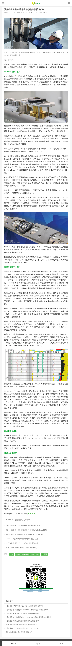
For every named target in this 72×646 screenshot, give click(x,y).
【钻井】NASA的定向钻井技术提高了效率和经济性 (24, 606)
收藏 (37, 644)
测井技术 (24, 12)
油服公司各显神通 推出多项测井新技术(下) (24, 9)
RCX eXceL (25, 554)
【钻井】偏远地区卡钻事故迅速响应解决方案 (22, 613)
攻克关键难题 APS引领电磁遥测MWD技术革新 (23, 525)
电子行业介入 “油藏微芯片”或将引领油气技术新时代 (25, 534)
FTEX (11, 554)
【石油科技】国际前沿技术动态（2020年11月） (23, 628)
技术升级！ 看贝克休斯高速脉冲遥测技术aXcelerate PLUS (26, 530)
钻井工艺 (44, 12)
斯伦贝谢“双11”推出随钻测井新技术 (19, 632)
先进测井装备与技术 (22, 520)
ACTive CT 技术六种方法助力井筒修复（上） (22, 539)
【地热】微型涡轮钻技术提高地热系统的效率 (22, 621)
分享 (14, 644)
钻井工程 (37, 12)
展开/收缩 (32, 513)
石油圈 (36, 3)
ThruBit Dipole (35, 554)
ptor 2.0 (17, 554)
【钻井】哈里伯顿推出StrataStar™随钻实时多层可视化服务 (27, 610)
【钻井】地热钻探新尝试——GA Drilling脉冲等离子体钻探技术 (28, 617)
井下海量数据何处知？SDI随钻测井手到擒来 (22, 543)
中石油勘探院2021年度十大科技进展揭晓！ (21, 625)
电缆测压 (44, 554)
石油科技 (30, 12)
